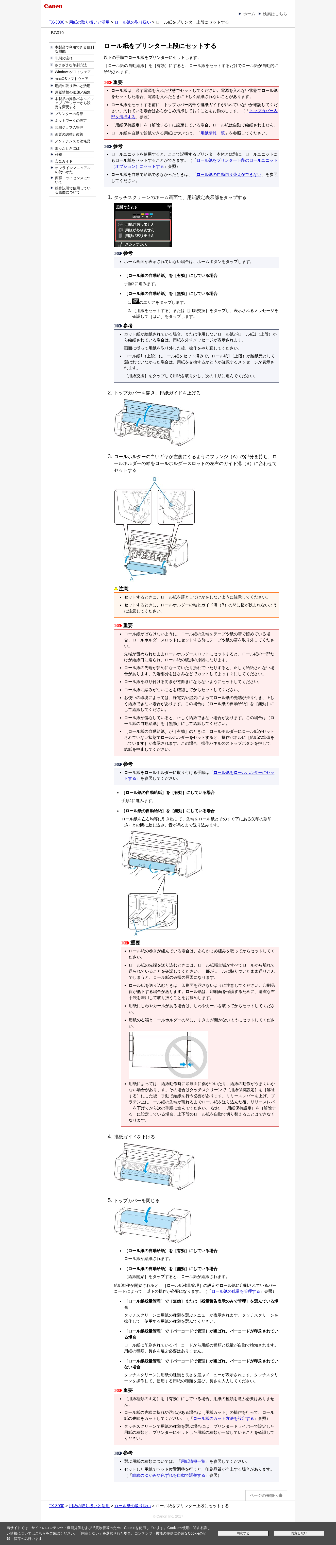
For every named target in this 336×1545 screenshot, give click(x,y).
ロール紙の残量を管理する (235, 1291)
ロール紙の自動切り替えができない (228, 174)
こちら (40, 1533)
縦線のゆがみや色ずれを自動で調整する (168, 1475)
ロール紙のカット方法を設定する (223, 1418)
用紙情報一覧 (212, 133)
